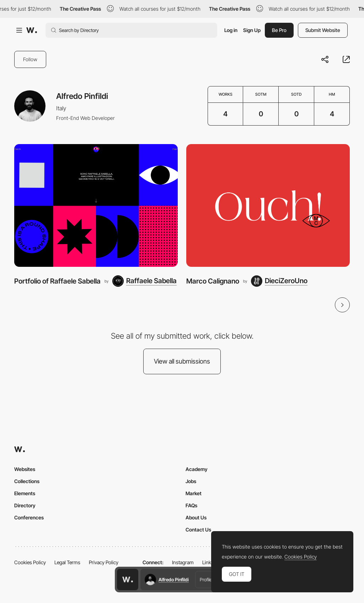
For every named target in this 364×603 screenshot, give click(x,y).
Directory (25, 505)
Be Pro (279, 30)
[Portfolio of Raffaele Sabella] (96, 205)
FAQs (191, 505)
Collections (26, 481)
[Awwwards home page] (127, 579)
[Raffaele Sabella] (144, 281)
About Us (196, 517)
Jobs (191, 481)
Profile (206, 579)
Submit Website (322, 30)
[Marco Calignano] (268, 205)
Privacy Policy (103, 562)
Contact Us (198, 530)
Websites (24, 469)
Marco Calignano (212, 281)
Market (194, 493)
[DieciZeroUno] (279, 281)
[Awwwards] (31, 30)
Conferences (29, 517)
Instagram (183, 562)
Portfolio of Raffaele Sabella (57, 281)
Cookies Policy (30, 562)
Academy (197, 469)
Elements (24, 493)
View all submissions (182, 361)
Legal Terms (67, 562)
